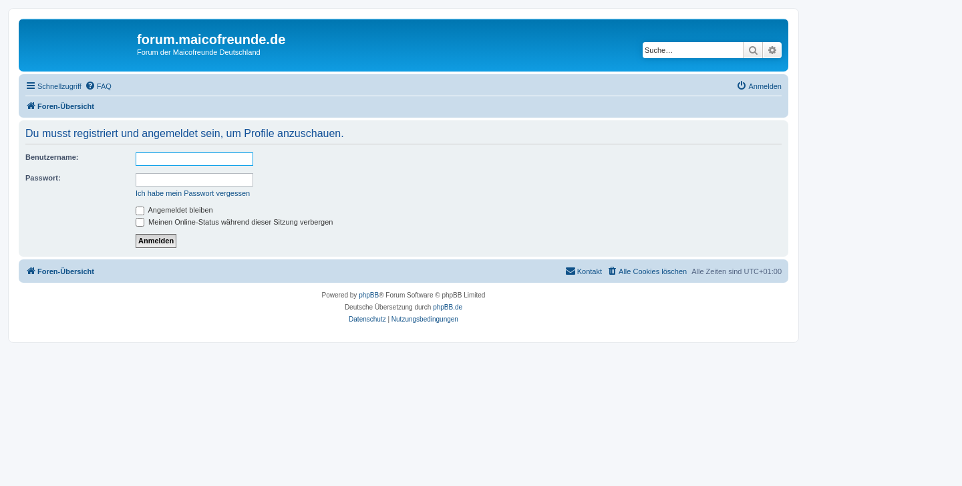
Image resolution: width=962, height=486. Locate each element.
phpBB (369, 295)
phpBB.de (447, 307)
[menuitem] (98, 86)
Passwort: (43, 178)
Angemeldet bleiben (174, 210)
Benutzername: (51, 157)
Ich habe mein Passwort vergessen (193, 193)
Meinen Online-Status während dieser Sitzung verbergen (234, 222)
